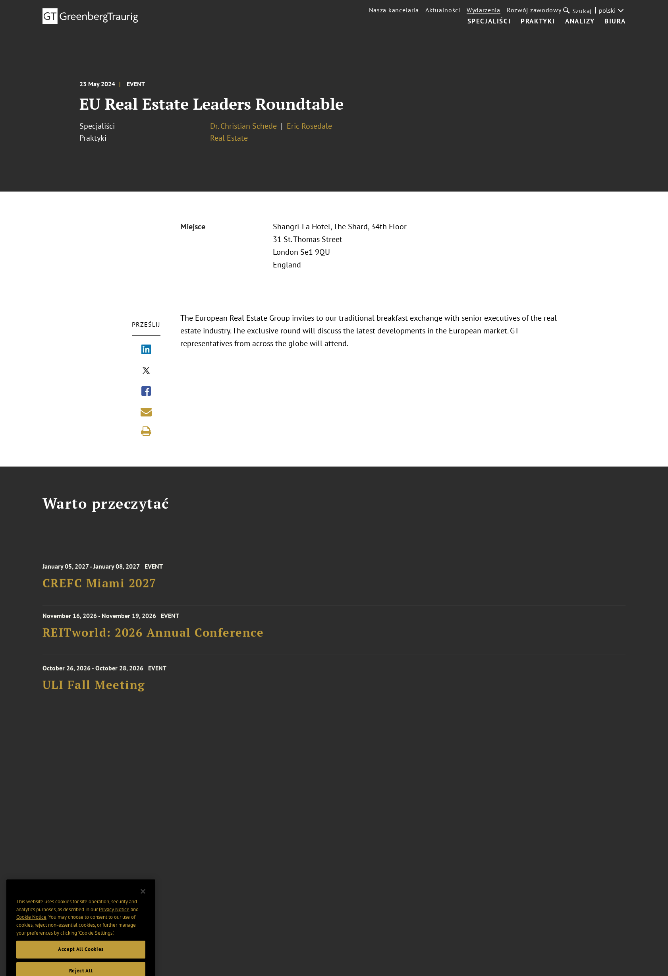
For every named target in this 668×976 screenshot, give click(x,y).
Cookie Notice (31, 927)
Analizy (580, 21)
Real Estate (229, 138)
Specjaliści (489, 21)
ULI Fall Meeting (93, 689)
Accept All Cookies (81, 959)
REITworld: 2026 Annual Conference (153, 635)
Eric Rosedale (309, 126)
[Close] (143, 901)
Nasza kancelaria (394, 10)
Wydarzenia (483, 10)
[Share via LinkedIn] (146, 350)
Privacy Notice (114, 919)
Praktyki (538, 21)
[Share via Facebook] (146, 391)
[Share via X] (146, 371)
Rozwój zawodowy (534, 10)
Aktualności (442, 10)
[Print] (146, 431)
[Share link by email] (146, 411)
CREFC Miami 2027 (99, 588)
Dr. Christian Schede (243, 126)
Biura (615, 21)
